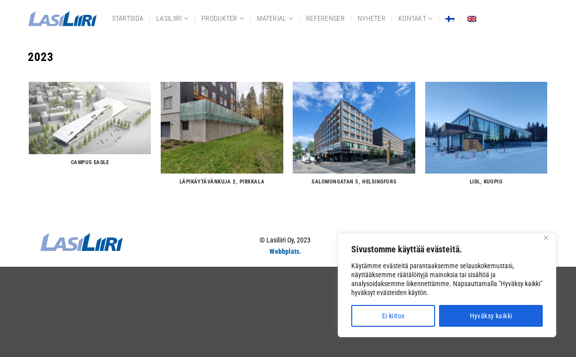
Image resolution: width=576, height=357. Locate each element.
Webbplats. (285, 251)
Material (275, 18)
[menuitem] (450, 19)
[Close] (546, 238)
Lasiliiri (172, 18)
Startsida (128, 18)
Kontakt (415, 18)
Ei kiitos (393, 316)
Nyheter (371, 18)
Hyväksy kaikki (491, 316)
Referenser (325, 18)
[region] (447, 285)
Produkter (222, 18)
